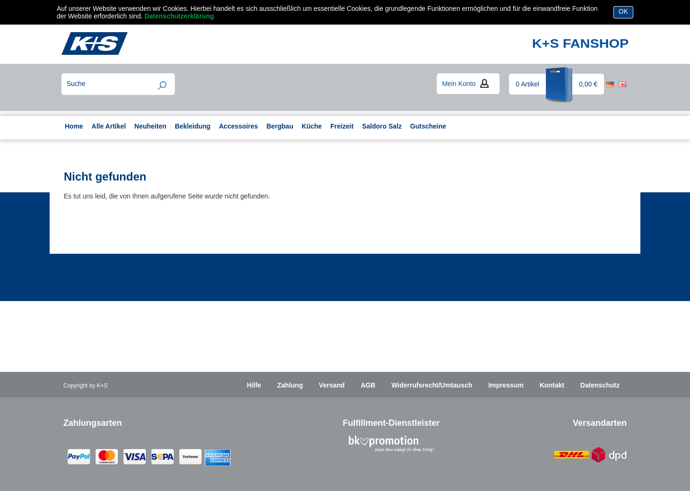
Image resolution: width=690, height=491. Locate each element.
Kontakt (552, 385)
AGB (368, 385)
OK (623, 11)
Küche (312, 126)
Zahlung (290, 385)
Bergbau (280, 126)
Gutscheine (428, 126)
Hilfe (254, 385)
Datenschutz (600, 385)
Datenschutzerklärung (179, 16)
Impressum (506, 385)
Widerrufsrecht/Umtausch (431, 385)
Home (74, 126)
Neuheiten (150, 126)
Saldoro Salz (382, 126)
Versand (332, 385)
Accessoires (238, 126)
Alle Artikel (109, 126)
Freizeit (342, 126)
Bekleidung (192, 126)
